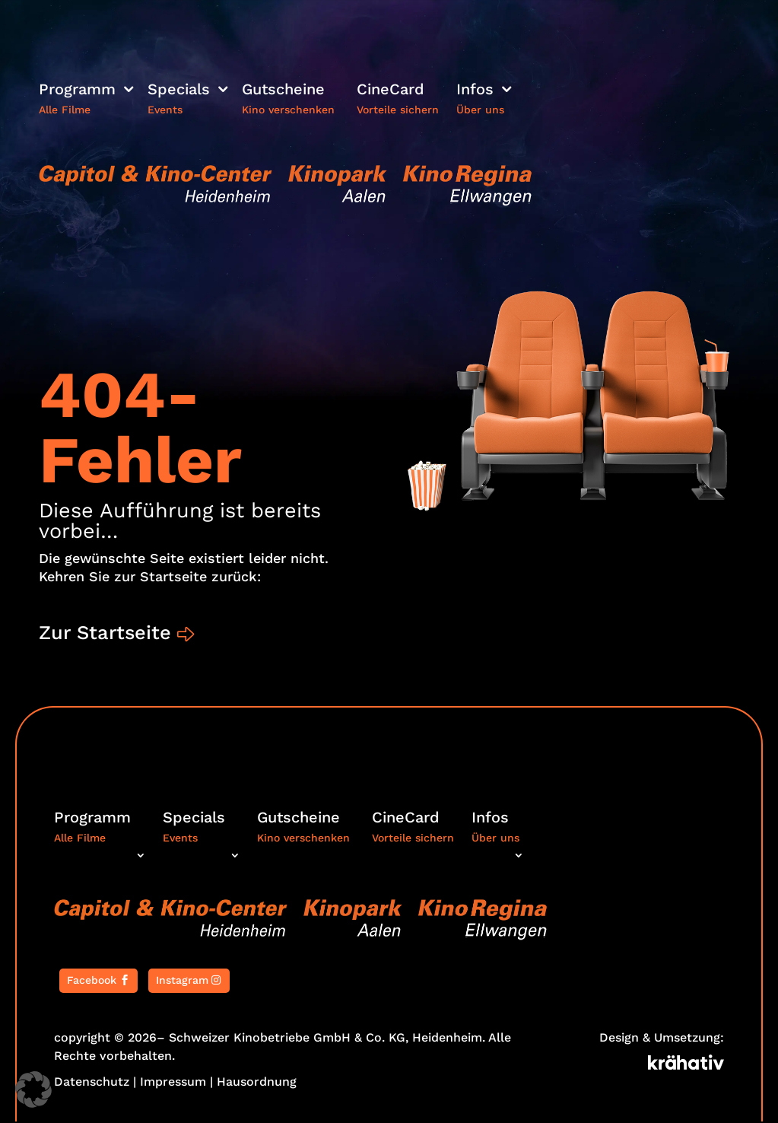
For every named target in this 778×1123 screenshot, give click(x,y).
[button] (33, 1089)
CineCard (390, 91)
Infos (475, 91)
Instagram (182, 982)
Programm (77, 91)
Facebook (91, 982)
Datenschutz (91, 1083)
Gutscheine (283, 91)
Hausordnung (257, 1083)
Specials (179, 91)
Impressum (173, 1083)
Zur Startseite (107, 633)
